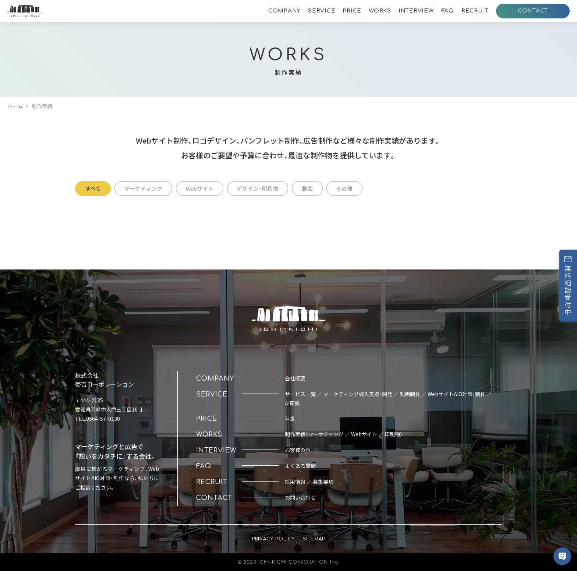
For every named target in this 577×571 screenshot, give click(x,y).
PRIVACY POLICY (273, 539)
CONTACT (533, 11)
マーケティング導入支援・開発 (357, 394)
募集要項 (323, 481)
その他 (362, 188)
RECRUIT (475, 11)
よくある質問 (300, 465)
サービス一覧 (300, 394)
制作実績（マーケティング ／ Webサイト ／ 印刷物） (344, 434)
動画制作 (410, 394)
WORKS (380, 11)
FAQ (447, 11)
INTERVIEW (416, 11)
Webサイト (208, 188)
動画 (321, 188)
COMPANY (284, 11)
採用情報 (295, 481)
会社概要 (295, 378)
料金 (290, 418)
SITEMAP (314, 539)
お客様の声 (298, 450)
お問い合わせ (300, 497)
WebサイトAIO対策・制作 (456, 394)
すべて (94, 188)
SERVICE (321, 11)
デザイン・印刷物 (269, 188)
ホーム (15, 106)
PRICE (352, 11)
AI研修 (292, 403)
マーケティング (148, 188)
